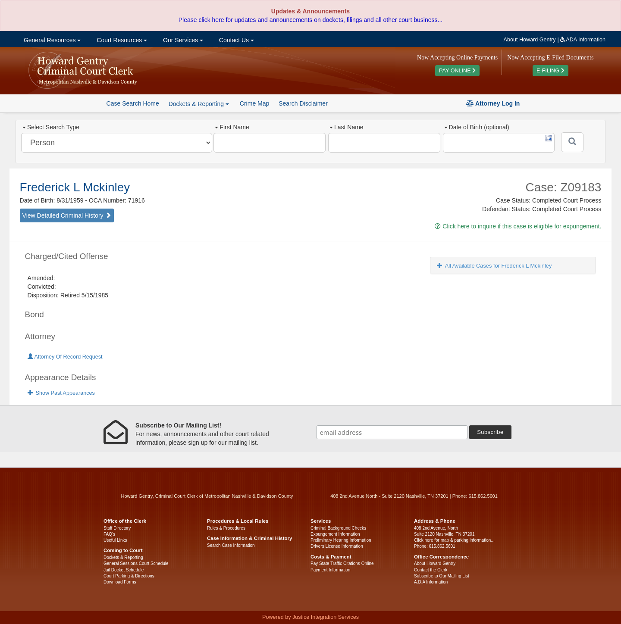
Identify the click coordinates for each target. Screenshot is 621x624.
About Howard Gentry (530, 40)
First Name (232, 127)
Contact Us (235, 40)
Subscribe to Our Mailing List (441, 576)
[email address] (392, 432)
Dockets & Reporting (123, 557)
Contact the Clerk (430, 570)
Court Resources (121, 40)
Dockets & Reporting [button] (199, 103)
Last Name (346, 127)
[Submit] (572, 142)
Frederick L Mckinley (75, 187)
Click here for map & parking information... (454, 540)
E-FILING (550, 71)
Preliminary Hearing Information (340, 540)
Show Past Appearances (61, 393)
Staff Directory (117, 528)
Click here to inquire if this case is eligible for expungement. (518, 226)
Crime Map (254, 103)
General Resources (51, 40)
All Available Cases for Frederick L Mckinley (494, 265)
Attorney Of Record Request (65, 357)
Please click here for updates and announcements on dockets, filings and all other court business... (310, 19)
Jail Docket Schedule (124, 570)
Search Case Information (231, 545)
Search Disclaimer (303, 103)
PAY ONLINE (457, 71)
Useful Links (115, 540)
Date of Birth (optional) (476, 127)
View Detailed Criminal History (66, 215)
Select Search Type (50, 127)
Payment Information (330, 570)
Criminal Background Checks (338, 528)
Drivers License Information (336, 546)
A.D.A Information (431, 582)
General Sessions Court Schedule (136, 563)
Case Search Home (133, 103)
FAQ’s (109, 534)
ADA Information (582, 40)
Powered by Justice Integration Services (310, 617)
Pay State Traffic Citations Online (342, 563)
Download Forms (120, 582)
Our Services (182, 40)
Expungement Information (335, 534)
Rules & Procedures (226, 528)
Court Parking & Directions (129, 576)
